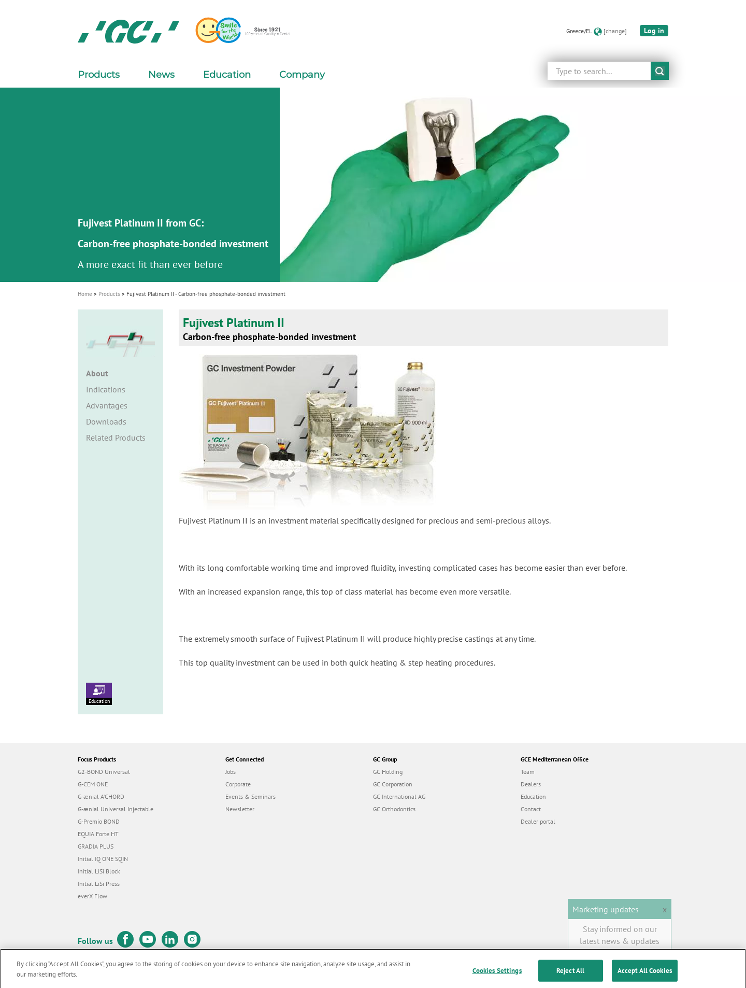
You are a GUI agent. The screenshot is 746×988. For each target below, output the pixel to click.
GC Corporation (392, 784)
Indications (105, 389)
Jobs (230, 771)
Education (99, 693)
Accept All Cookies (645, 976)
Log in (654, 30)
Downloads (106, 421)
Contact (531, 809)
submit (660, 71)
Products (109, 294)
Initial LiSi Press (99, 883)
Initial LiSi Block (99, 871)
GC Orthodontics (394, 809)
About (97, 373)
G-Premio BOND (99, 821)
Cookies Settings (497, 976)
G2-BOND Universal (104, 771)
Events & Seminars (250, 796)
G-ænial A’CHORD (101, 796)
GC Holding (388, 771)
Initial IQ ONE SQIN (103, 859)
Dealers (531, 784)
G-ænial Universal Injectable (115, 809)
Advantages (106, 405)
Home (85, 294)
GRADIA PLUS (95, 846)
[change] (615, 31)
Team (528, 771)
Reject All (570, 976)
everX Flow (92, 896)
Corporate (238, 784)
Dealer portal (538, 821)
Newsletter (239, 809)
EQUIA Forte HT (98, 834)
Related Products (116, 437)
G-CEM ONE (93, 784)
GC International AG (399, 796)
